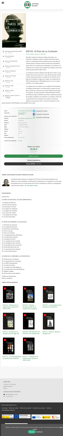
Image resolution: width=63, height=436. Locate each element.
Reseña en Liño (13, 81)
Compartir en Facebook (41, 114)
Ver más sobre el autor (31, 185)
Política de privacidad (25, 408)
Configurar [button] (39, 431)
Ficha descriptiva (13, 56)
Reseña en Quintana (13, 71)
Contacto (48, 408)
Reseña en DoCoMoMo (13, 61)
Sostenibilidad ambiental (8, 410)
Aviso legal (4, 408)
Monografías (21, 118)
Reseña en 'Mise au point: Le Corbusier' (13, 97)
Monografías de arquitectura (22, 113)
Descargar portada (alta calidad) (13, 52)
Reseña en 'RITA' (13, 91)
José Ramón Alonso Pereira (36, 54)
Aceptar (32, 432)
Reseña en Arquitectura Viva (13, 66)
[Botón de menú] (4, 3)
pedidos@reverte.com (11, 394)
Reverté (20, 140)
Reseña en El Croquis (13, 76)
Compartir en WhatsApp (41, 117)
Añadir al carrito (33, 156)
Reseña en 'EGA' (13, 86)
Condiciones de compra (39, 408)
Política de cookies (14, 408)
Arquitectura (28, 118)
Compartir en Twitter (40, 111)
